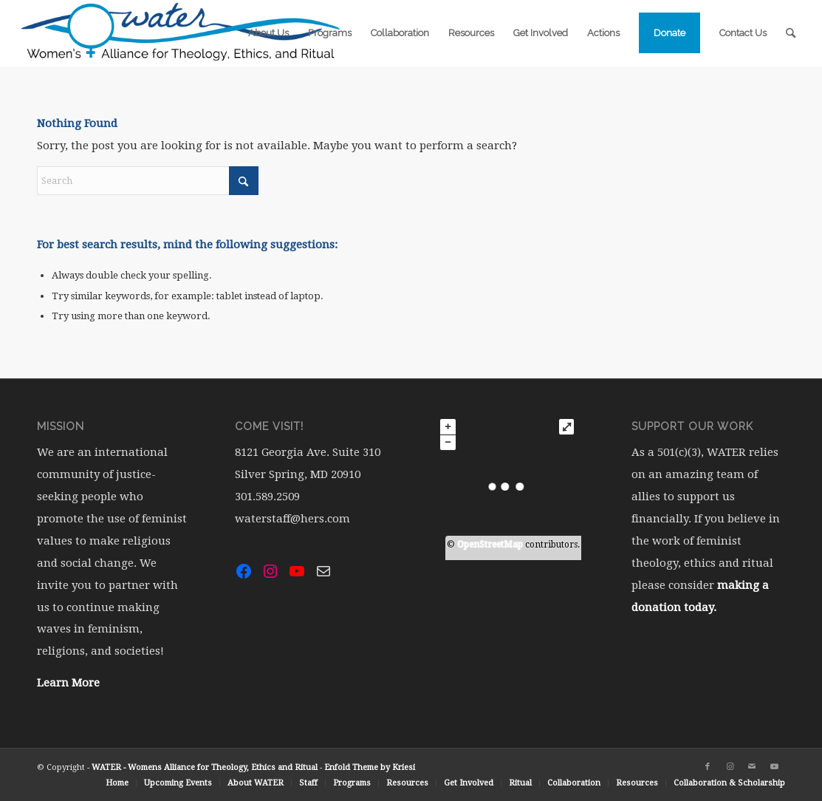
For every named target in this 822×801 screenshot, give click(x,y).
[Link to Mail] (752, 767)
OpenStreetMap (490, 544)
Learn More (68, 682)
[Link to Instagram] (730, 767)
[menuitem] (268, 33)
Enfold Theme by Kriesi (369, 767)
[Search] (790, 33)
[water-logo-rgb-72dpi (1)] (181, 33)
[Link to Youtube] (774, 767)
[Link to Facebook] (707, 767)
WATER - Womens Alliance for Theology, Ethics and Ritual (205, 767)
